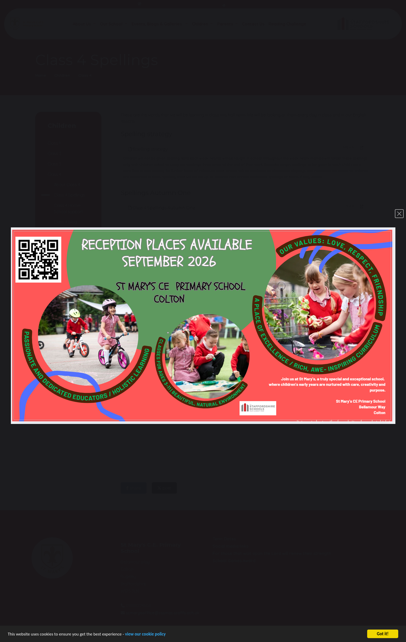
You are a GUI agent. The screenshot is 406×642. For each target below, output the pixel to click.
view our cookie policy (145, 635)
